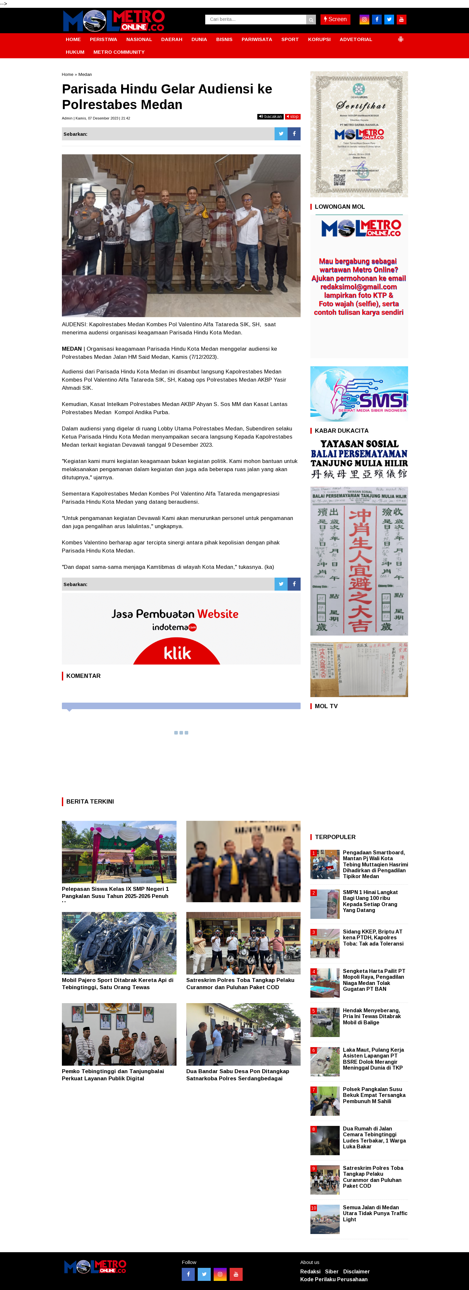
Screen (335, 19)
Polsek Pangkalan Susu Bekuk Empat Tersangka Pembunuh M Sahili (374, 1095)
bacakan (270, 116)
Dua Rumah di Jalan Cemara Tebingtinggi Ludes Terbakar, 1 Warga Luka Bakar (374, 1137)
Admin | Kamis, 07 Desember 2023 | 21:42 (96, 118)
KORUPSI (319, 39)
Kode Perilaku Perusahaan (334, 1279)
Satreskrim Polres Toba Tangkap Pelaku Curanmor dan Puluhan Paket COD (373, 1177)
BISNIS (224, 39)
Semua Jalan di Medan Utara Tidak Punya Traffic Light (375, 1213)
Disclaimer (356, 1271)
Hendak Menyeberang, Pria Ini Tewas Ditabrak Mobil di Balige (372, 1016)
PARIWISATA (257, 39)
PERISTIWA (103, 39)
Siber (332, 1271)
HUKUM (75, 52)
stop (293, 116)
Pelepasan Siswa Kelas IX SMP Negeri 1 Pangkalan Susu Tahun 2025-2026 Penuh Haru (115, 896)
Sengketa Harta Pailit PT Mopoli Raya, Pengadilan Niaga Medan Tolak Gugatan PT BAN (374, 980)
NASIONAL (139, 39)
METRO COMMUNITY (119, 52)
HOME (73, 39)
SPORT (290, 39)
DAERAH (171, 39)
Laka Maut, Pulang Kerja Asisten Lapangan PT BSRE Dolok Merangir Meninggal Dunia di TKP (373, 1059)
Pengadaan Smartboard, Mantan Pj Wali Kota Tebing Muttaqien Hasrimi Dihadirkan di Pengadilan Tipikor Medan (375, 864)
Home (67, 74)
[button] (400, 36)
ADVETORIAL (356, 39)
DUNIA (199, 39)
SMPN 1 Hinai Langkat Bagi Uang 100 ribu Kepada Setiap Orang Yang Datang (370, 901)
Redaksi (310, 1271)
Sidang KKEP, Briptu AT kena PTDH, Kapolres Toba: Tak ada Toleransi (373, 937)
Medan (85, 74)
